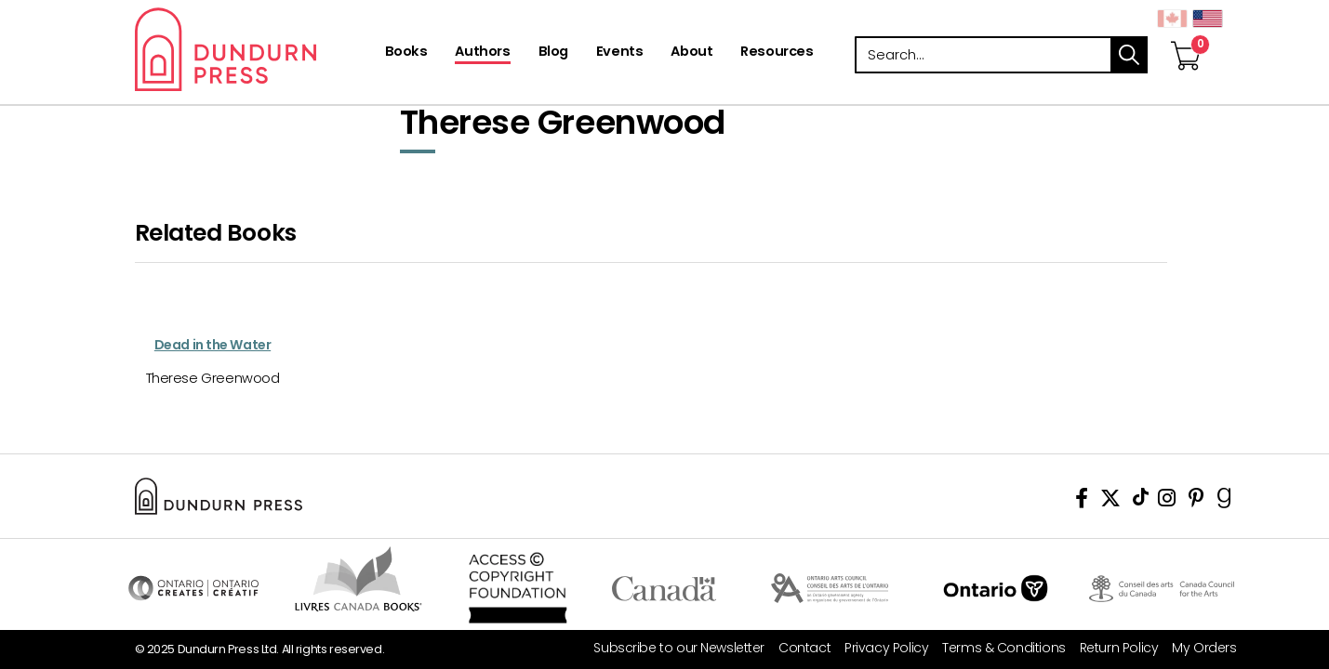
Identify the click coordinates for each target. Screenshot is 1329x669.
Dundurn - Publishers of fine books (258, 49)
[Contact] (797, 648)
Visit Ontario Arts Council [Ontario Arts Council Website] (830, 588)
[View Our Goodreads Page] (1224, 501)
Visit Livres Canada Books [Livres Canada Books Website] (359, 578)
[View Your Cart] (1186, 36)
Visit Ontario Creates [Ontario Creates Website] (193, 588)
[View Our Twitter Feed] (1110, 501)
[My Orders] (1197, 648)
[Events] (619, 53)
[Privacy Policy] (879, 648)
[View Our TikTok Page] (1140, 501)
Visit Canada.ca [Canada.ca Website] (664, 588)
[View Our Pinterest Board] (1196, 501)
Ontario (995, 588)
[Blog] (553, 53)
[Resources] (776, 53)
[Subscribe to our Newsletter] (671, 648)
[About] (691, 53)
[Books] (406, 53)
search (1129, 54)
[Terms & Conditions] (996, 648)
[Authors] (482, 53)
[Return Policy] (1112, 648)
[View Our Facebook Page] (1081, 501)
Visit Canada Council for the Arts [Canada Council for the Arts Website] (1161, 588)
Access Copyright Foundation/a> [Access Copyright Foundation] (518, 588)
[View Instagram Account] (1166, 501)
